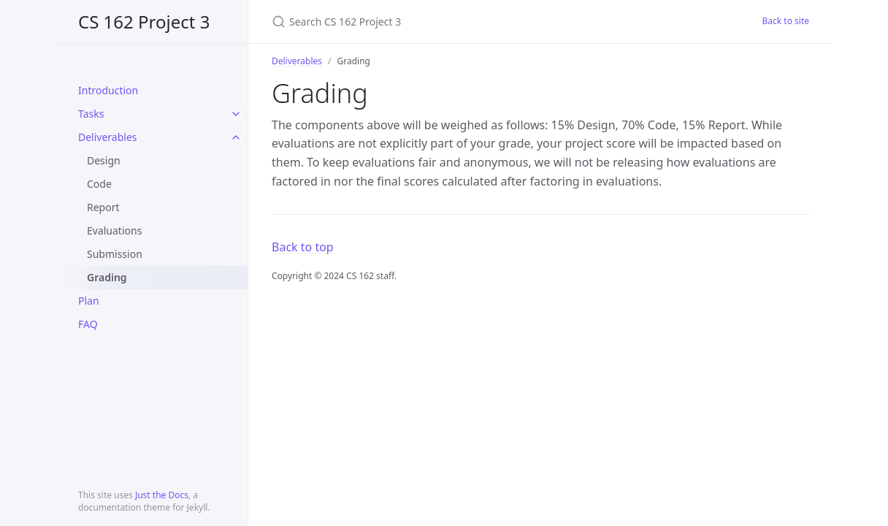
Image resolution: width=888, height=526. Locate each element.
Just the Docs (161, 495)
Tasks (91, 114)
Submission (114, 254)
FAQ (88, 324)
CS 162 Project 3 (144, 21)
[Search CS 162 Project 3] (444, 21)
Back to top (303, 247)
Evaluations (114, 230)
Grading (107, 277)
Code (99, 184)
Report (103, 207)
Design (103, 160)
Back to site (785, 21)
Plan (88, 301)
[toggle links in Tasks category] (236, 114)
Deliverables (107, 137)
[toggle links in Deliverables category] (236, 137)
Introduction (108, 90)
